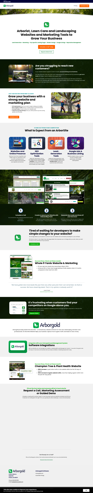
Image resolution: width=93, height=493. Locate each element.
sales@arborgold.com (17, 482)
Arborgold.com (39, 473)
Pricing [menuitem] (75, 5)
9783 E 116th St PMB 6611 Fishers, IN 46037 (13, 476)
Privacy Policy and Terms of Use (35, 491)
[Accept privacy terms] (86, 490)
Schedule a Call (84, 5)
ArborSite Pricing (40, 475)
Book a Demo (21, 220)
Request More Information (46, 459)
